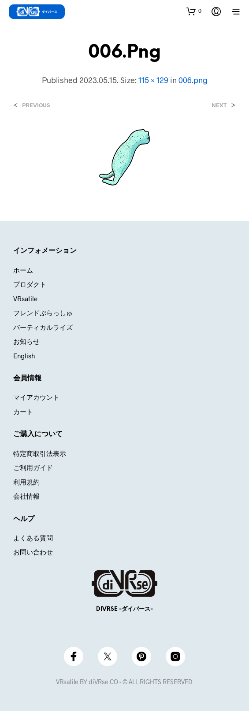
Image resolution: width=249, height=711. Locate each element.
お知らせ (26, 341)
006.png (193, 80)
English (24, 356)
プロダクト (29, 284)
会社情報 (26, 496)
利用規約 (26, 482)
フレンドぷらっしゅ (43, 313)
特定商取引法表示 (39, 453)
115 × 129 (153, 80)
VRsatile (25, 299)
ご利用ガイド (33, 467)
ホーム (23, 270)
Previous (36, 105)
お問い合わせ (33, 552)
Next (219, 105)
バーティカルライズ (43, 327)
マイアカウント (36, 397)
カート (23, 412)
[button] (193, 11)
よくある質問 (33, 538)
